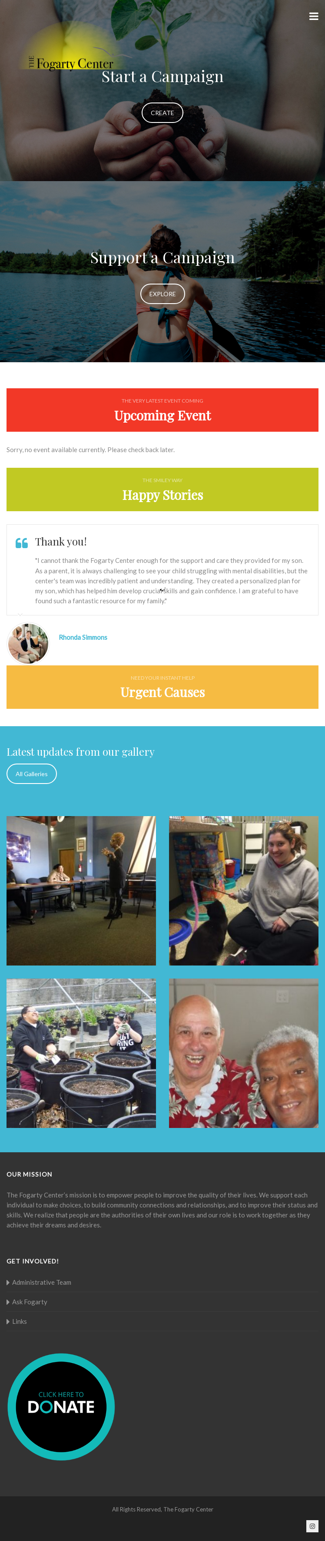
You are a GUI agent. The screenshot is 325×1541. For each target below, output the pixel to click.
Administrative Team (41, 1282)
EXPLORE (162, 294)
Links (19, 1321)
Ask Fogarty (29, 1302)
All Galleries (32, 773)
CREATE (162, 112)
